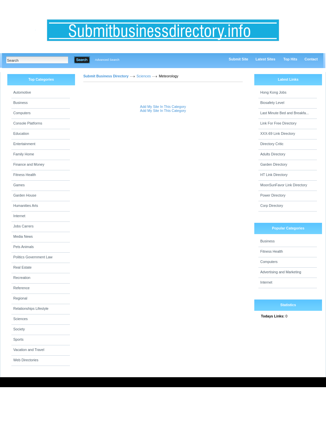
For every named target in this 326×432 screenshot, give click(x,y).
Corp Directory (271, 206)
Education (21, 133)
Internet (19, 216)
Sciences (20, 319)
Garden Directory (273, 164)
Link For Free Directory (278, 123)
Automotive (22, 92)
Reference (21, 288)
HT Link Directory (273, 175)
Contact (311, 59)
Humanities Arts (25, 206)
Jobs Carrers (23, 226)
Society (19, 329)
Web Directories (26, 360)
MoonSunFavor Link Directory (283, 185)
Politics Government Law (32, 257)
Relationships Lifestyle (30, 308)
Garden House (24, 195)
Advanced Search (107, 59)
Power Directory (272, 195)
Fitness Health (24, 175)
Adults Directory (272, 154)
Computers (22, 113)
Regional (20, 298)
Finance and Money (28, 164)
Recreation (22, 278)
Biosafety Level (272, 103)
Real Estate (22, 267)
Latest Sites (266, 59)
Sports (18, 339)
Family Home (23, 154)
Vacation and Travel (28, 350)
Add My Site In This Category (163, 107)
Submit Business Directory (105, 76)
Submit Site (238, 59)
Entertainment (24, 144)
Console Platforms (27, 123)
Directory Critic (272, 144)
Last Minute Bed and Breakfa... (284, 113)
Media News (23, 236)
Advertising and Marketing (280, 272)
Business (20, 103)
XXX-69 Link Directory (277, 133)
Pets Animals (23, 247)
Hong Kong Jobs (273, 92)
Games (19, 185)
